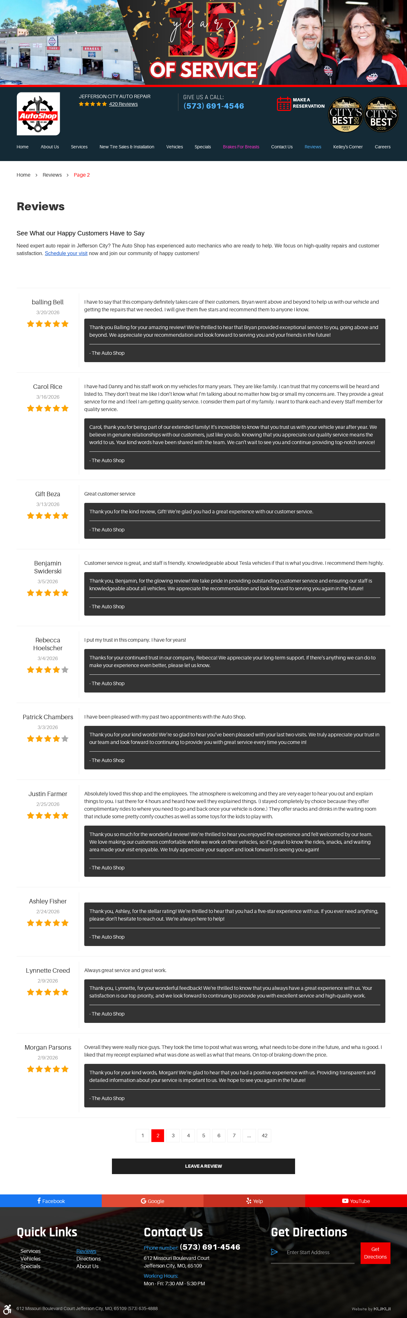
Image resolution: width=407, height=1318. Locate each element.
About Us (50, 146)
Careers (382, 146)
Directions (88, 1259)
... (249, 1136)
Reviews (313, 146)
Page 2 (82, 175)
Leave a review (203, 1166)
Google (156, 1201)
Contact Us (282, 146)
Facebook (53, 1201)
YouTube (360, 1201)
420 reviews (123, 104)
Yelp (258, 1201)
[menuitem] (23, 147)
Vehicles (174, 146)
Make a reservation (309, 103)
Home (23, 146)
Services (79, 146)
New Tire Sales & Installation (127, 146)
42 (264, 1136)
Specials (203, 146)
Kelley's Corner (348, 146)
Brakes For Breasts (241, 146)
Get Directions (375, 1253)
